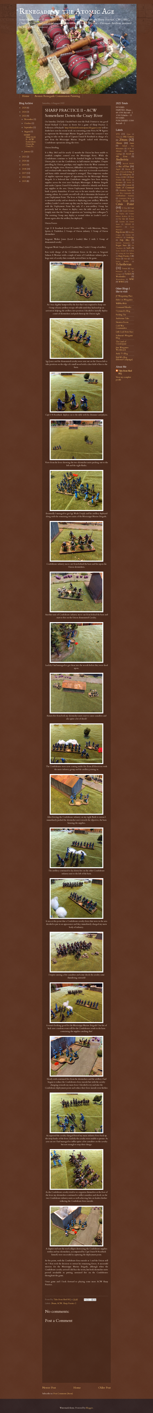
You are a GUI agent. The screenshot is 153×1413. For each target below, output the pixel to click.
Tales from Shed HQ (125, 372)
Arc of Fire (123, 166)
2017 (24, 173)
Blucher (128, 180)
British (129, 182)
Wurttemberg (120, 279)
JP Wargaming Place (124, 296)
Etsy (132, 216)
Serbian (131, 251)
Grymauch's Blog (123, 311)
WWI (131, 279)
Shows (118, 259)
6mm (132, 143)
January (27, 151)
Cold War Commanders (121, 326)
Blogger (89, 1408)
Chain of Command (125, 187)
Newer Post (49, 1387)
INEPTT (119, 227)
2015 (24, 181)
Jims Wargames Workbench (122, 348)
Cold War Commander (123, 193)
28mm (53, 1303)
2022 (24, 116)
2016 (24, 177)
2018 (24, 169)
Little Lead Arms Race (124, 332)
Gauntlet (122, 222)
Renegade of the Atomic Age (66, 11)
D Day (124, 208)
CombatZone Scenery (125, 196)
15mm (118, 137)
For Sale (122, 219)
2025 (24, 107)
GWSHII (128, 224)
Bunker (119, 185)
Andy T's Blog (122, 353)
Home (25, 96)
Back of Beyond (121, 172)
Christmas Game (125, 190)
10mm (128, 134)
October (28, 123)
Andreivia (122, 159)
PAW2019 (119, 237)
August (27, 131)
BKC (125, 177)
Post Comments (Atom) (63, 1393)
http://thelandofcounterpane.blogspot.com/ (83, 127)
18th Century (128, 136)
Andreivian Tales (122, 318)
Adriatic (119, 151)
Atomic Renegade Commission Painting (57, 96)
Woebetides (121, 276)
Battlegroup (126, 174)
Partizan (128, 235)
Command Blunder (123, 307)
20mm (123, 140)
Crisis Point (125, 204)
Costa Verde (122, 201)
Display (121, 214)
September (28, 127)
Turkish (127, 274)
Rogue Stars (121, 245)
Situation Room (122, 322)
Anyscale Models (128, 163)
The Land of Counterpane (121, 342)
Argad (118, 169)
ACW (59, 1303)
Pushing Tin (121, 314)
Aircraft (128, 154)
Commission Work (125, 198)
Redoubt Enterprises (123, 243)
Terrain (124, 268)
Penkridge (130, 237)
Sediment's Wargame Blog (124, 336)
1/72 (118, 134)
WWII (121, 282)
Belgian (118, 177)
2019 (24, 165)
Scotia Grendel (121, 251)
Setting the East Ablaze (126, 253)
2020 (24, 161)
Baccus (127, 169)
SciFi (128, 248)
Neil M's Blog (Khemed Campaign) (124, 358)
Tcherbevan (123, 264)
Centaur (128, 185)
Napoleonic (120, 232)
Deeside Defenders (128, 211)
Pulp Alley (125, 240)
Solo (125, 259)
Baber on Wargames (124, 299)
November (29, 119)
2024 (24, 112)
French (131, 219)
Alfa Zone (121, 156)
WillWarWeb (121, 303)
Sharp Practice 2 (69, 1303)
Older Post (104, 1387)
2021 (24, 156)
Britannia (119, 182)
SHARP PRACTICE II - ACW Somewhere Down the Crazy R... (30, 141)
